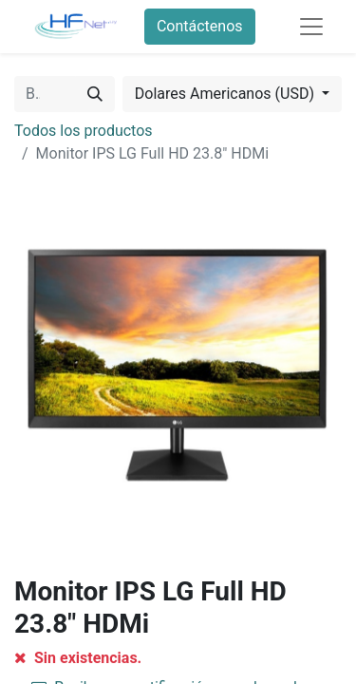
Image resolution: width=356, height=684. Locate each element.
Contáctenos (200, 26)
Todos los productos (83, 131)
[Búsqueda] (95, 94)
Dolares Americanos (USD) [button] (226, 94)
